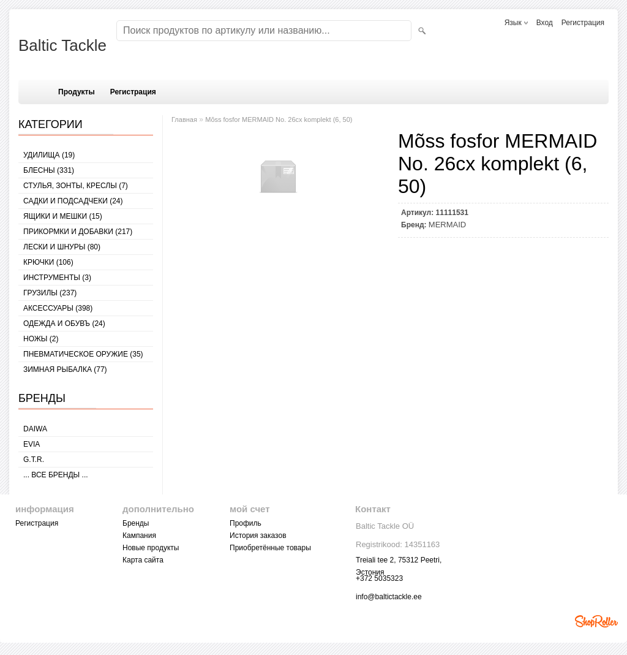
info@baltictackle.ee (389, 597)
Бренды (135, 523)
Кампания (139, 535)
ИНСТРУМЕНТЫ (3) (57, 277)
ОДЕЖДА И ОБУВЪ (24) (64, 323)
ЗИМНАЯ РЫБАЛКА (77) (65, 369)
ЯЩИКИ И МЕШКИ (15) (62, 216)
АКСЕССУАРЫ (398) (57, 308)
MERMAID (447, 224)
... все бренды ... (55, 475)
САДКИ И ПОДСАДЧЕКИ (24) (72, 201)
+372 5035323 (379, 578)
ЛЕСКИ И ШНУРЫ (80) (61, 247)
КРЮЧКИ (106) (48, 262)
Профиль (245, 523)
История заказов (258, 535)
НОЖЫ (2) (40, 339)
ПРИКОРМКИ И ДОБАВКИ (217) (77, 231)
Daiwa (35, 429)
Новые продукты (150, 547)
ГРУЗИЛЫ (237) (50, 293)
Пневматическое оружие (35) (83, 354)
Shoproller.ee (596, 621)
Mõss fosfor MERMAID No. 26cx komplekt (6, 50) (278, 119)
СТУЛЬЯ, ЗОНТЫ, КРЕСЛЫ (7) (75, 185)
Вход (544, 22)
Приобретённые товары (270, 547)
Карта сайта (142, 560)
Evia (31, 444)
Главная (184, 119)
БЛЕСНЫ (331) (48, 170)
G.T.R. (33, 459)
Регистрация (582, 22)
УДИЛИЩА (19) (49, 155)
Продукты (76, 92)
